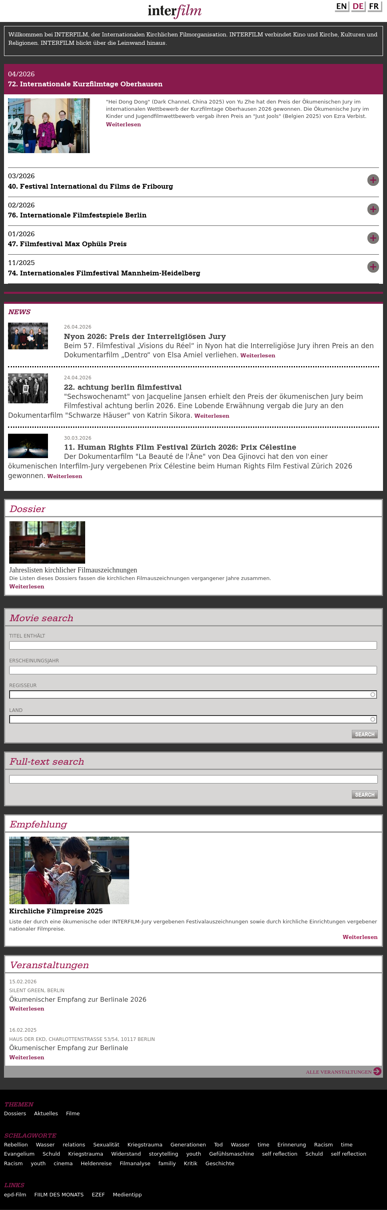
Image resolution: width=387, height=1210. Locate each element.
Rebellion (16, 1145)
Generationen (188, 1145)
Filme (73, 1113)
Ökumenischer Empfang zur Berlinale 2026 (78, 999)
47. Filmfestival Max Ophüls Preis (67, 244)
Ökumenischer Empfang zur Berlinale (68, 1048)
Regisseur (23, 685)
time (263, 1145)
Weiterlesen (123, 124)
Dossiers (15, 1113)
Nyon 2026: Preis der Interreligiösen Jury (145, 336)
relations (74, 1145)
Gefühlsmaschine (231, 1154)
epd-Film (15, 1195)
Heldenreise (96, 1163)
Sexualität (106, 1145)
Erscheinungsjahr (34, 661)
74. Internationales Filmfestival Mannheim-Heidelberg (104, 273)
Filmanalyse (135, 1163)
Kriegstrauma (145, 1145)
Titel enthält (27, 636)
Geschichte (219, 1163)
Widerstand (126, 1154)
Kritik (190, 1163)
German (357, 5)
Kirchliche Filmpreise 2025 (56, 911)
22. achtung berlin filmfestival (123, 387)
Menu (10, 13)
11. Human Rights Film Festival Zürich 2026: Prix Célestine (180, 447)
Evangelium (19, 1154)
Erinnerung (291, 1145)
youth (193, 1154)
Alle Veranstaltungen (339, 1072)
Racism (323, 1145)
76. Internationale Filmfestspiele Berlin (77, 215)
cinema (63, 1163)
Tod (218, 1145)
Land (15, 710)
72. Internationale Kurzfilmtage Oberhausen (85, 84)
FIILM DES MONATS (59, 1195)
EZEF (98, 1195)
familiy (167, 1163)
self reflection (279, 1154)
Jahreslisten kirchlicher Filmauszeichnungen (73, 570)
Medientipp (127, 1195)
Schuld (51, 1154)
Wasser (45, 1145)
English (341, 5)
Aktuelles (46, 1113)
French (374, 5)
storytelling (163, 1154)
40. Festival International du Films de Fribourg (90, 186)
